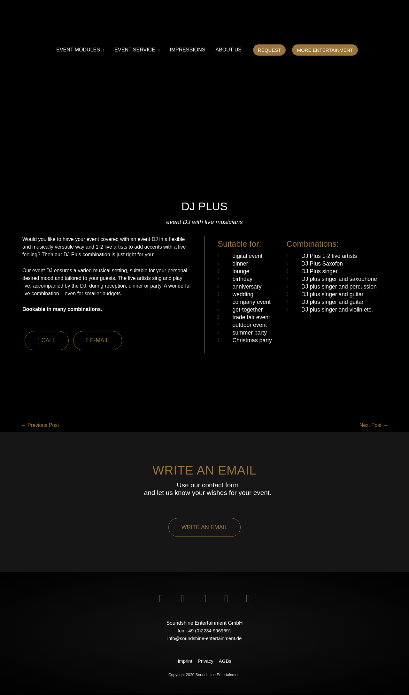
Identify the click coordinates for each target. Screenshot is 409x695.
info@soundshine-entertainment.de (204, 640)
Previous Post (42, 426)
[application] (102, 50)
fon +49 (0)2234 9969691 (204, 632)
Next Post (372, 426)
